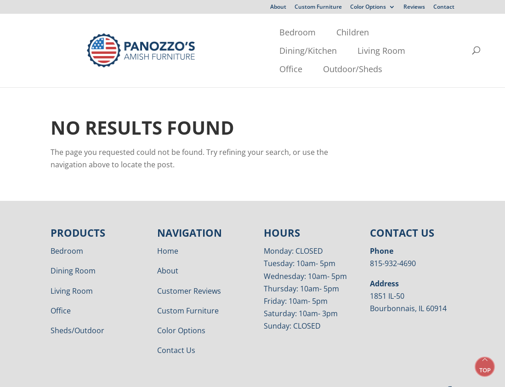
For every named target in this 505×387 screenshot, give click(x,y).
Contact (443, 7)
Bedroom (117, 32)
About (278, 7)
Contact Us (176, 332)
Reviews (414, 7)
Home (167, 233)
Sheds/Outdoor (77, 312)
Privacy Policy (170, 374)
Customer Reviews (189, 272)
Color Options (368, 7)
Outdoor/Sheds (128, 50)
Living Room (311, 32)
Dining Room (73, 252)
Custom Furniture (318, 7)
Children (172, 32)
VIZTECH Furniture (286, 374)
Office (367, 32)
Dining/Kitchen (238, 32)
